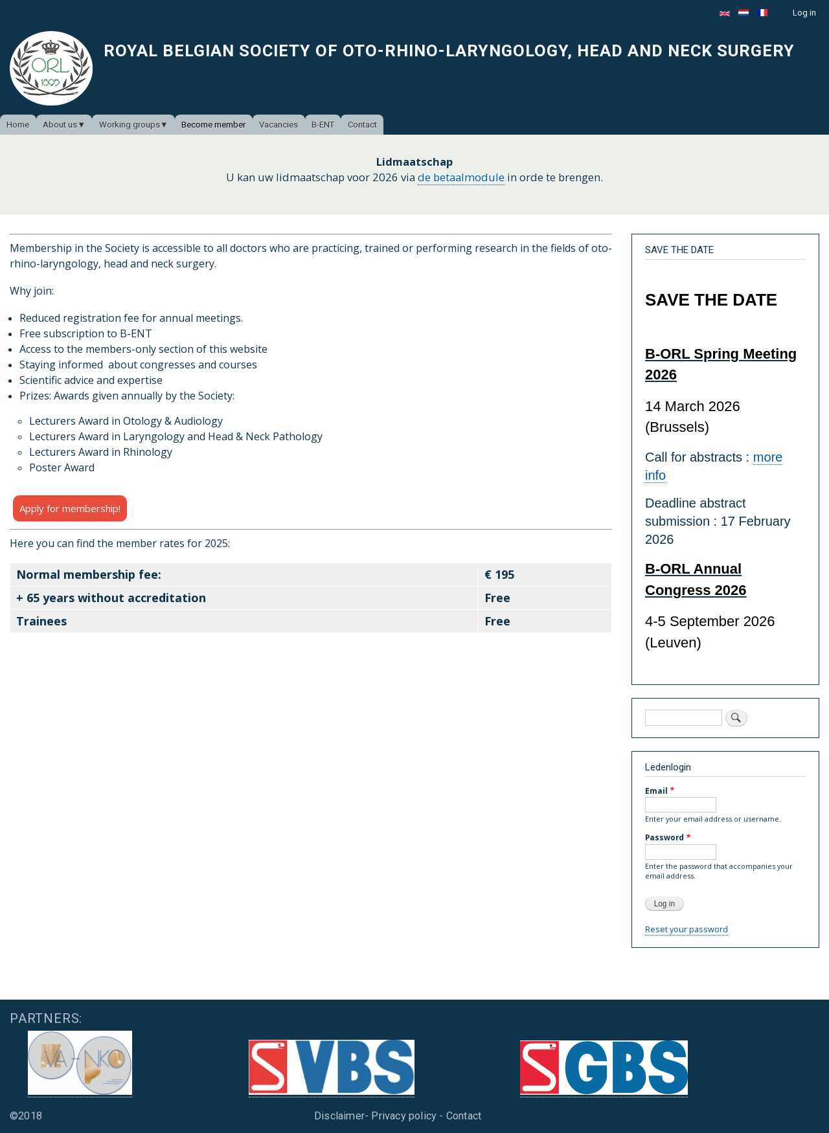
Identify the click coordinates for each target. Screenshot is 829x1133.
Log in (804, 12)
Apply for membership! (69, 508)
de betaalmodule (461, 177)
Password (664, 837)
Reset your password (686, 929)
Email (656, 790)
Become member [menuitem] (213, 124)
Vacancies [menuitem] (278, 124)
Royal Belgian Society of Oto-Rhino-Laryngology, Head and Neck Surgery (449, 50)
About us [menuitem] (60, 124)
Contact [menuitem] (362, 124)
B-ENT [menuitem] (323, 124)
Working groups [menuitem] (129, 124)
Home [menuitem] (17, 124)
